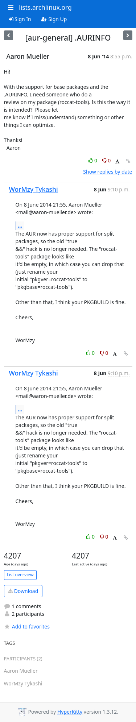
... (20, 225)
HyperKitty (69, 711)
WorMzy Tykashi (33, 189)
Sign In (20, 19)
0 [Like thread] (93, 160)
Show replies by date (107, 171)
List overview (20, 575)
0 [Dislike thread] (106, 160)
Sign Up (54, 19)
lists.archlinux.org (45, 7)
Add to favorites (27, 626)
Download (23, 591)
